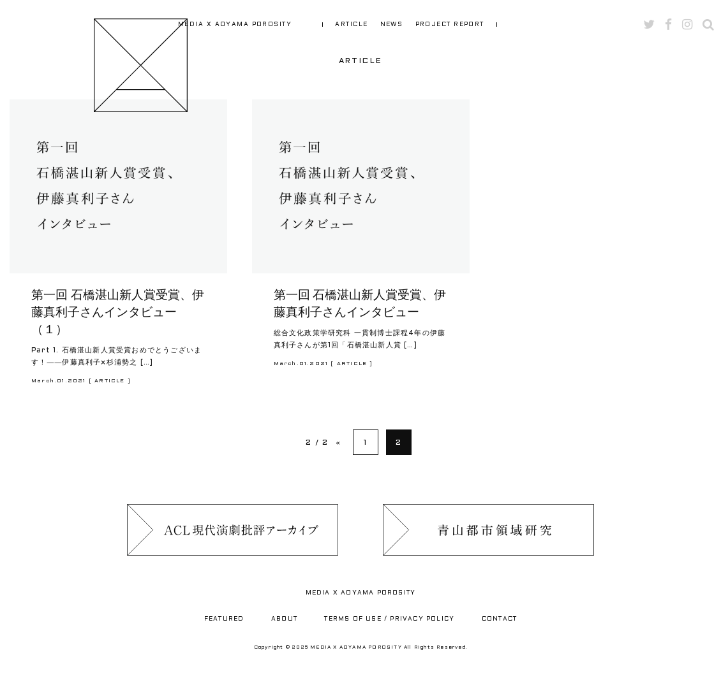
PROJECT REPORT (449, 24)
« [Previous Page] (338, 443)
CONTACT (499, 619)
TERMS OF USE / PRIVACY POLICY (389, 619)
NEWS (391, 24)
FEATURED (224, 619)
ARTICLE (351, 24)
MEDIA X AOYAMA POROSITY (235, 24)
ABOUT (284, 619)
